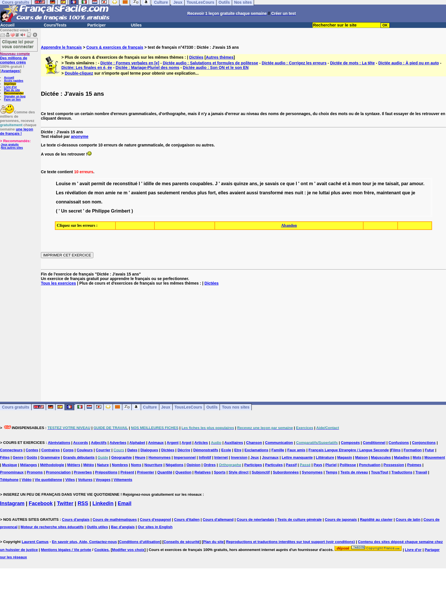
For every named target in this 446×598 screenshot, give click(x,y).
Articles (201, 442)
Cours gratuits (15, 407)
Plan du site (12, 90)
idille (149, 183)
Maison (361, 457)
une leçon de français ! (16, 131)
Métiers (73, 465)
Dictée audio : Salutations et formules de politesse (210, 63)
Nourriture (153, 465)
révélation (76, 192)
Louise (63, 183)
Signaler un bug (15, 96)
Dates (132, 450)
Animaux (156, 442)
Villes (70, 479)
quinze (241, 183)
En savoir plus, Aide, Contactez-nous (84, 542)
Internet (221, 457)
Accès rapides (13, 80)
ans (253, 183)
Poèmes (414, 465)
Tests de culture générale (299, 519)
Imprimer (10, 83)
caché (334, 183)
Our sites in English (155, 527)
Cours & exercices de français (114, 47)
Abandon (289, 225)
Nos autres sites (12, 147)
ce (282, 183)
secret (75, 211)
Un (64, 211)
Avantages (10, 71)
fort (212, 192)
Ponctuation (369, 465)
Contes (32, 450)
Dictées (196, 57)
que (290, 183)
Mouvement (434, 457)
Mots (417, 457)
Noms (136, 465)
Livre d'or (10, 87)
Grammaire (50, 457)
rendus (188, 192)
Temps (331, 472)
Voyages (103, 479)
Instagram (12, 503)
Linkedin (102, 503)
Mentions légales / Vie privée (66, 550)
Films (395, 450)
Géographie (121, 457)
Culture (150, 407)
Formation (413, 450)
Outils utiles (97, 527)
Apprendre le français (61, 47)
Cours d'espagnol (155, 519)
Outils (212, 407)
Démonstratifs (205, 450)
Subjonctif (261, 472)
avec (347, 192)
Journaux (270, 457)
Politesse (348, 465)
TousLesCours (188, 407)
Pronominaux (12, 472)
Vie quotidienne (48, 479)
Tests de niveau (354, 472)
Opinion (194, 465)
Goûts (31, 457)
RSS (83, 503)
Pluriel (331, 465)
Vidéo (27, 479)
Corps (68, 450)
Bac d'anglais (123, 527)
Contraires (50, 450)
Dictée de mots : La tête (352, 63)
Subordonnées (286, 472)
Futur (429, 450)
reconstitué (125, 183)
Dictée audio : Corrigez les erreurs (294, 63)
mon (356, 183)
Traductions (401, 472)
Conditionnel (374, 442)
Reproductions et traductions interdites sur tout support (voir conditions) (290, 542)
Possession (393, 465)
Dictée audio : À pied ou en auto (408, 63)
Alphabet (137, 442)
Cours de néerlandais (255, 519)
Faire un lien (12, 99)
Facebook (41, 503)
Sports (220, 472)
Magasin (344, 457)
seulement (168, 192)
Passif (291, 465)
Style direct (239, 472)
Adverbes (118, 442)
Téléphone (9, 479)
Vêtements (122, 479)
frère (369, 192)
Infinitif (205, 457)
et (344, 183)
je (261, 183)
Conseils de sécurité (181, 542)
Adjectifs (99, 442)
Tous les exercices (58, 283)
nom (96, 201)
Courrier (103, 450)
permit (98, 183)
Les (60, 192)
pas (152, 192)
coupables (201, 183)
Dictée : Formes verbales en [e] (129, 63)
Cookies (101, 550)
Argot (186, 442)
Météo (88, 465)
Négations (174, 465)
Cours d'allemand (218, 519)
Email (124, 503)
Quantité (164, 472)
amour (416, 183)
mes (166, 183)
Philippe (101, 211)
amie (110, 192)
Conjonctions (423, 442)
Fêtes (5, 457)
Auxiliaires (233, 442)
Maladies (402, 457)
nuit (299, 192)
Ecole (226, 450)
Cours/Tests (55, 25)
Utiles (136, 25)
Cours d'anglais (76, 519)
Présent (127, 472)
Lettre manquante (297, 457)
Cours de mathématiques (115, 519)
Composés (350, 442)
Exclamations (257, 450)
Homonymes (159, 457)
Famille (277, 450)
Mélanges (28, 465)
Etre (237, 450)
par (404, 183)
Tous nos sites (235, 407)
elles (223, 192)
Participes (253, 465)
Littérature (325, 457)
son (86, 201)
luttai (324, 192)
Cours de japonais (341, 519)
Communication (279, 442)
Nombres (120, 465)
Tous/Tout (379, 472)
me (381, 183)
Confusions (399, 442)
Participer (96, 25)
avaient (139, 192)
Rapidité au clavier (376, 519)
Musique (9, 465)
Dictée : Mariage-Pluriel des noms (147, 67)
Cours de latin (408, 519)
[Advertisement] (243, 339)
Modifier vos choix (128, 550)
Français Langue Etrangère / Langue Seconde (348, 450)
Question (183, 472)
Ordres (210, 465)
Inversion (239, 457)
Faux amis (296, 450)
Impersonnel (185, 457)
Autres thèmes (220, 57)
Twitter (65, 503)
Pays (317, 465)
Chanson (254, 442)
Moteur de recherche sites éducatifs (52, 527)
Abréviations (59, 442)
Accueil (7, 25)
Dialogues (149, 450)
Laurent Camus (35, 542)
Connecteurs (11, 450)
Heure (140, 457)
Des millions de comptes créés (15, 58)
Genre (18, 457)
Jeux (165, 407)
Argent (173, 442)
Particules (274, 465)
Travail (421, 472)
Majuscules (381, 457)
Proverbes (83, 472)
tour (366, 183)
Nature (103, 465)
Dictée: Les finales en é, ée (86, 67)
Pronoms (35, 472)
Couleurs (85, 450)
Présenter (145, 472)
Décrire (183, 450)
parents (180, 183)
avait (85, 183)
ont (304, 183)
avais (226, 183)
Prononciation (58, 472)
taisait (391, 183)
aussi (252, 192)
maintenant (389, 192)
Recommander (14, 93)
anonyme (79, 136)
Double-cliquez (79, 73)
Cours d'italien (187, 519)
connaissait (68, 201)
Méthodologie (52, 465)
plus (202, 192)
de (109, 183)
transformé (271, 192)
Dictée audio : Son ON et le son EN (216, 67)
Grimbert (120, 211)
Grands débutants (78, 457)
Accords (80, 442)
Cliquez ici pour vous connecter (18, 44)
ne (119, 192)
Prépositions (106, 472)
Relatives (203, 472)
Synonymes (312, 472)
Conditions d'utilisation (139, 542)
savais (272, 183)
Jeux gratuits (9, 144)
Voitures (85, 479)
